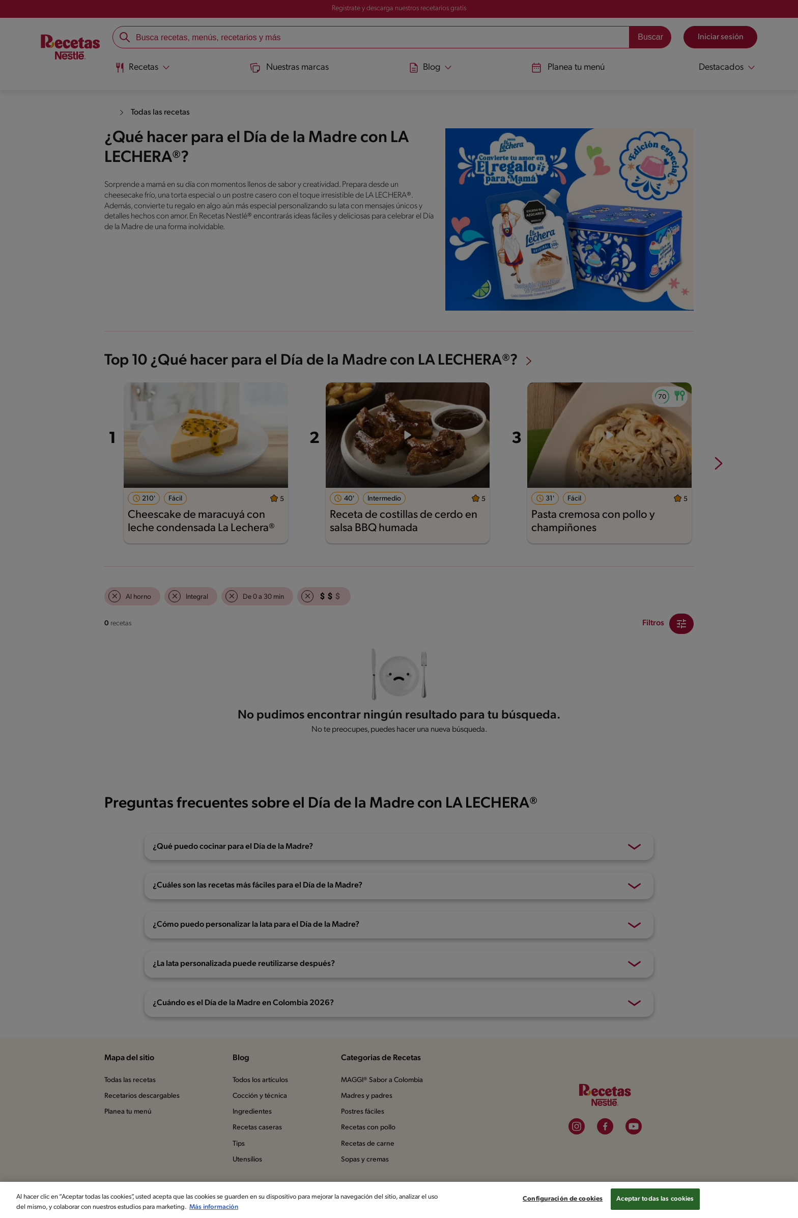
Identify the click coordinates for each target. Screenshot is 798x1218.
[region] (399, 1200)
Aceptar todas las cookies (655, 1199)
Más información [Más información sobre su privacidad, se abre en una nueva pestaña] (213, 1207)
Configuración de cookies (563, 1199)
